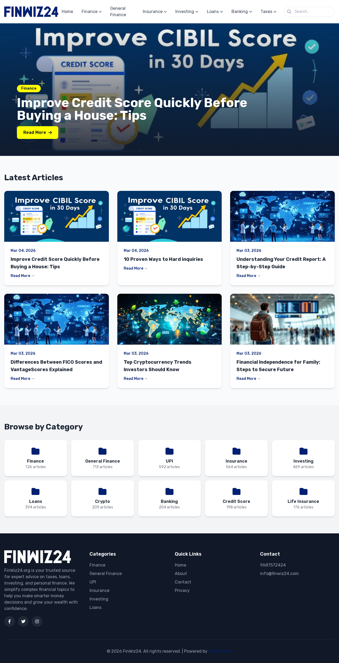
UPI (93, 582)
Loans (215, 11)
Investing (186, 11)
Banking (241, 11)
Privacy (182, 590)
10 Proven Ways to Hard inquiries (163, 259)
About (181, 573)
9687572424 (273, 565)
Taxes (268, 11)
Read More (37, 132)
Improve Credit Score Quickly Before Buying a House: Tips (132, 109)
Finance (92, 11)
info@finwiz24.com (279, 573)
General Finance (118, 11)
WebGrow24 (220, 651)
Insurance (155, 11)
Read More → (23, 276)
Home (67, 11)
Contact (183, 582)
